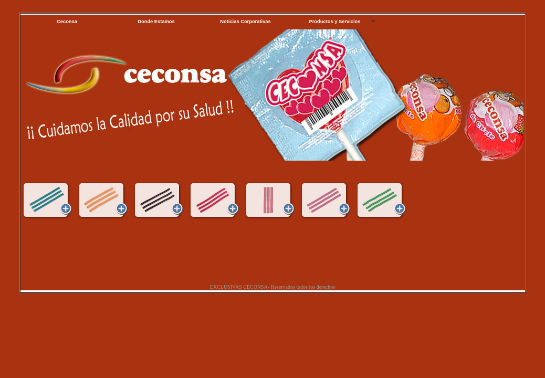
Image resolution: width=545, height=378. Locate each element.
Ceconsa (67, 21)
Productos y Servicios (335, 21)
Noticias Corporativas (245, 21)
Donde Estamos (156, 21)
